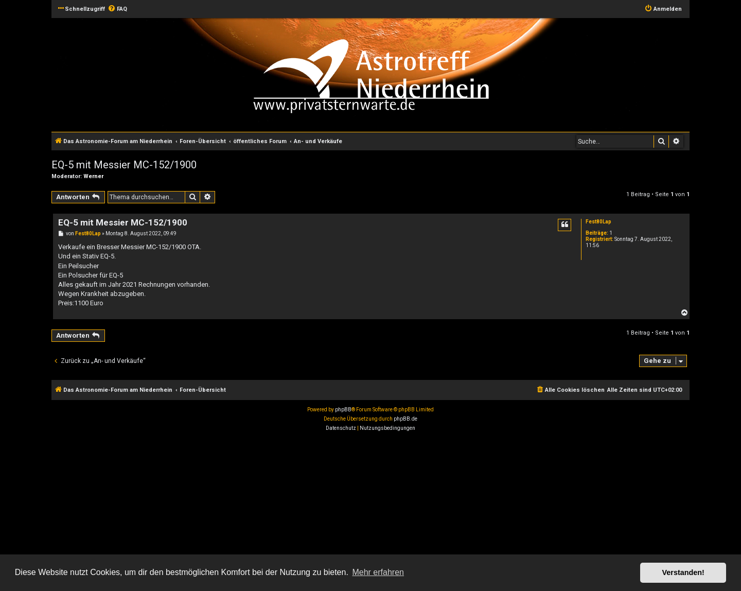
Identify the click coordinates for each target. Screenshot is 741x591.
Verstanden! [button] (683, 572)
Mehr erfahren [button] (378, 572)
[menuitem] (117, 9)
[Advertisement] (308, 513)
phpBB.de (405, 419)
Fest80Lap (598, 221)
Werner (93, 176)
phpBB (343, 409)
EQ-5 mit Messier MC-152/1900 (124, 165)
